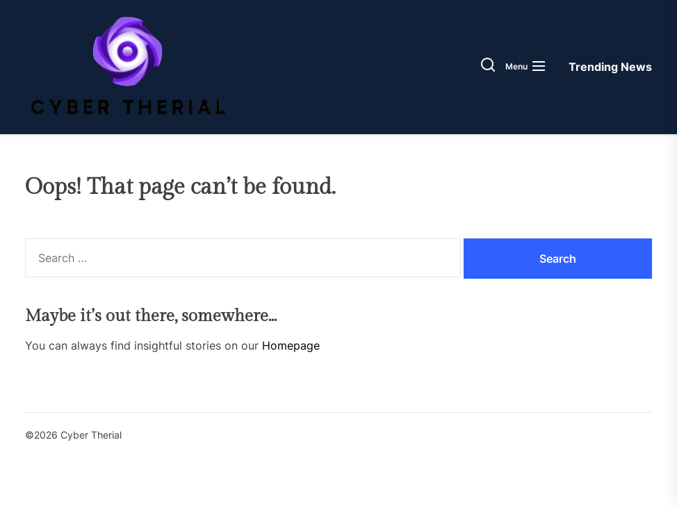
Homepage (291, 345)
